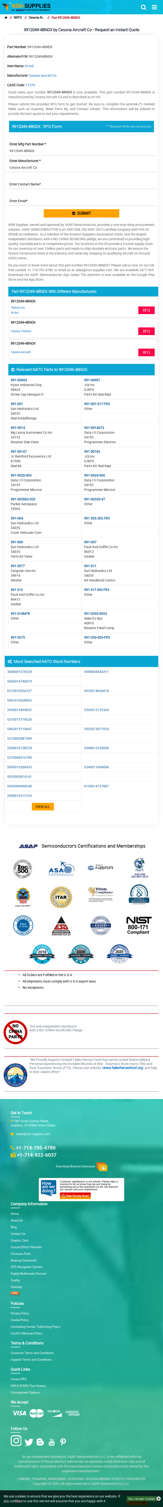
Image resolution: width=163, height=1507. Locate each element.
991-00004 (19, 380)
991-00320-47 (94, 499)
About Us (17, 1220)
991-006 (17, 542)
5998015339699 (96, 748)
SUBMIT (81, 213)
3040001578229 (19, 671)
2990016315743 (19, 795)
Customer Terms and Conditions (32, 1353)
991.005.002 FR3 (97, 518)
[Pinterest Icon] (64, 1442)
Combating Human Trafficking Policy (35, 1327)
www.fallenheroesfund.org (123, 1067)
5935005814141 (19, 776)
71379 (30, 85)
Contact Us (18, 1234)
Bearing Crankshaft (24, 1260)
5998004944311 (96, 671)
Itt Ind (29, 66)
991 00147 (19, 451)
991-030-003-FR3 (97, 637)
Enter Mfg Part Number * (28, 144)
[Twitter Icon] (29, 1442)
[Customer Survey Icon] (75, 1195)
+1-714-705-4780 (36, 1147)
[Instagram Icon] (17, 1440)
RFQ (146, 310)
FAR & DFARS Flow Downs (28, 1386)
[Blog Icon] (41, 1442)
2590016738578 (19, 748)
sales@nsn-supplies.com (32, 1134)
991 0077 (18, 566)
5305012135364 (96, 710)
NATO (18, 17)
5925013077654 (96, 729)
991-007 (90, 542)
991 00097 (92, 380)
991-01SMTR (20, 613)
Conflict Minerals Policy (26, 1333)
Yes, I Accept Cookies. (142, 1499)
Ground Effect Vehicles (26, 1247)
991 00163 (92, 451)
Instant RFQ (19, 1379)
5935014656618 (96, 690)
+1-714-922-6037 (37, 1154)
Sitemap (16, 1287)
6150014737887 (96, 786)
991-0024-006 (94, 475)
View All (43, 806)
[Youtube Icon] (52, 1442)
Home (15, 1214)
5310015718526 (19, 719)
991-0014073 (94, 427)
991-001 (17, 404)
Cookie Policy (20, 1320)
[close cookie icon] (159, 1498)
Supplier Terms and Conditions (31, 1360)
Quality (15, 1280)
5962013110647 (19, 729)
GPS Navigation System (27, 1267)
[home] (6, 17)
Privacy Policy (20, 1313)
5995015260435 (19, 767)
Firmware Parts (21, 1254)
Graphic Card (19, 1240)
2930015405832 (19, 710)
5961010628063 (19, 700)
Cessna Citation (21, 331)
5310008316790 (19, 757)
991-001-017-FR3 (97, 404)
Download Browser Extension (81, 1166)
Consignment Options (25, 1392)
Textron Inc (18, 307)
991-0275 (18, 637)
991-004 (17, 518)
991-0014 (18, 427)
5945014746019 (19, 681)
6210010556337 (19, 690)
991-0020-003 (21, 475)
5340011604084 (96, 767)
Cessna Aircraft (21, 352)
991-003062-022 (23, 499)
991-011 (90, 566)
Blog (14, 1227)
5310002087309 (19, 738)
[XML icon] (15, 1294)
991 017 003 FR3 (96, 589)
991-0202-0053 (95, 613)
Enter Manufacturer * (25, 160)
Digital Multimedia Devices (29, 1274)
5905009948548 (19, 786)
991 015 (17, 589)
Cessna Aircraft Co (36, 17)
